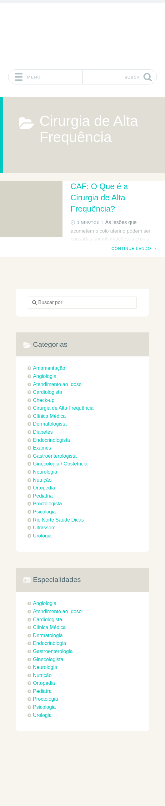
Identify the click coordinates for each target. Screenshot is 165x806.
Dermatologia (48, 635)
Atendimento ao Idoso (57, 384)
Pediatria (43, 495)
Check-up (43, 400)
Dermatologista (50, 424)
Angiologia (45, 376)
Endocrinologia (49, 643)
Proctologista (47, 503)
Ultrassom (44, 527)
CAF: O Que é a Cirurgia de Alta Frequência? (99, 197)
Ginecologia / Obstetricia (60, 463)
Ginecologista (48, 659)
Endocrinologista (51, 440)
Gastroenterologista (55, 456)
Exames (42, 448)
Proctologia (45, 699)
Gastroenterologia (53, 651)
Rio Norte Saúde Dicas (58, 519)
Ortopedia (44, 487)
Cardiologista (47, 392)
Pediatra (42, 691)
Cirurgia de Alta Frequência (63, 408)
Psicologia (44, 511)
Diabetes (43, 432)
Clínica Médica (49, 416)
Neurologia (45, 472)
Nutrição (42, 480)
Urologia (42, 535)
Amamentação (49, 368)
